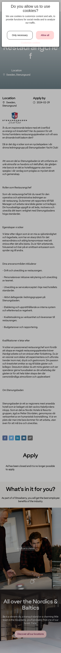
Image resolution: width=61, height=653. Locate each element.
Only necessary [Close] (20, 35)
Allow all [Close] (45, 35)
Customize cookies (30, 42)
